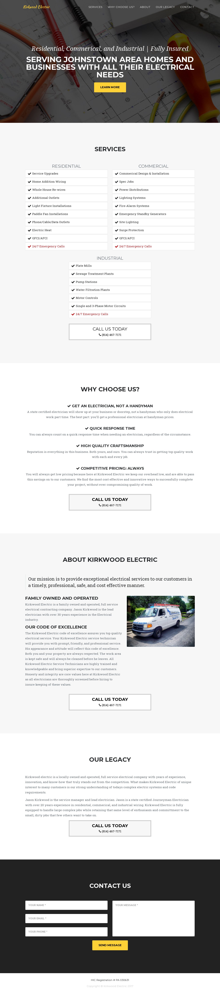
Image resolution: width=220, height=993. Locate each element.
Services (96, 8)
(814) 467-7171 (111, 335)
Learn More (110, 87)
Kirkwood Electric (41, 8)
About (145, 8)
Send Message (110, 945)
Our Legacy (165, 8)
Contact (187, 8)
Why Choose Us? (121, 8)
